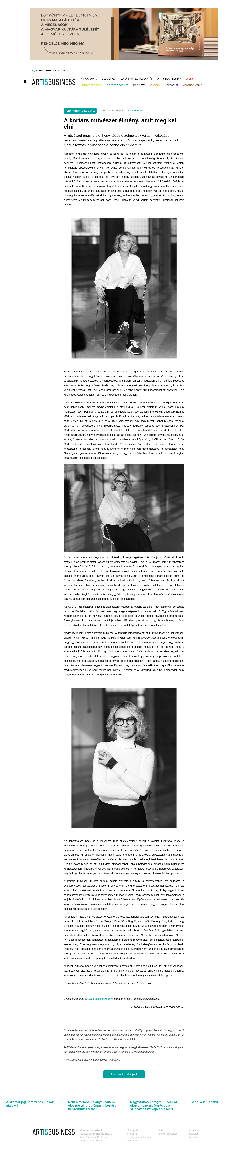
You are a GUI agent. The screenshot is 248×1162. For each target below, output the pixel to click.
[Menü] (25, 81)
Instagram (194, 1133)
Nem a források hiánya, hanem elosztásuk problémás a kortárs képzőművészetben (92, 1105)
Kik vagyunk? (89, 78)
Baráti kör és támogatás (137, 78)
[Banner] (124, 30)
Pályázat (139, 85)
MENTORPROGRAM (91, 85)
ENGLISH (190, 78)
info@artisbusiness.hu (91, 1140)
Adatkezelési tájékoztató (138, 1137)
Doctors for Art (117, 85)
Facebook (194, 1130)
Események (109, 78)
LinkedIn (193, 1137)
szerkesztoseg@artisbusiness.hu (96, 1133)
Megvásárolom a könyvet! (124, 1074)
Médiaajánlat (132, 1140)
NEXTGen (154, 85)
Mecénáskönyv (192, 85)
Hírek (160, 1130)
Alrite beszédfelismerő (100, 998)
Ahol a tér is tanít (205, 1102)
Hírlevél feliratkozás (167, 1133)
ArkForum (171, 85)
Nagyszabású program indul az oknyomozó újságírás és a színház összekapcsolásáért (153, 1105)
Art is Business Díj (169, 78)
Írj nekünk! (131, 1133)
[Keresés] (33, 70)
